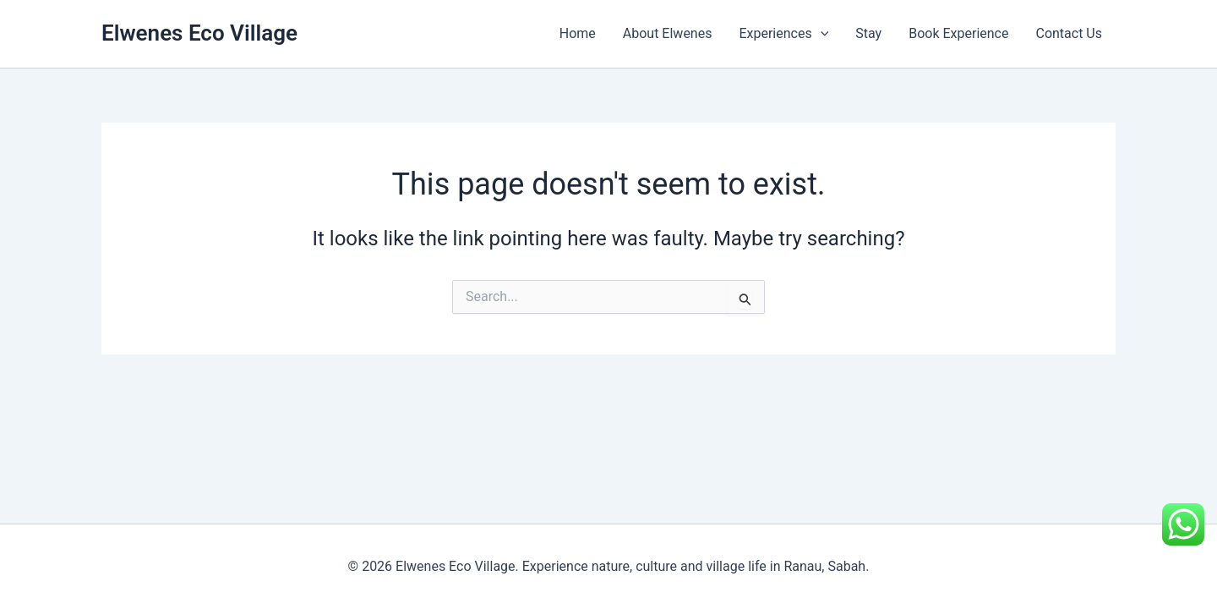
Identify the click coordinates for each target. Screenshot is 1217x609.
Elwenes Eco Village (199, 33)
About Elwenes (667, 33)
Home (577, 33)
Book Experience (958, 33)
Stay (868, 33)
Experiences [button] (783, 34)
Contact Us (1068, 33)
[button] (820, 34)
